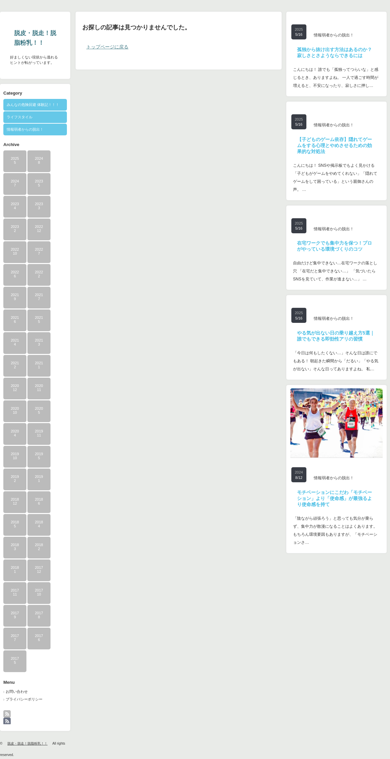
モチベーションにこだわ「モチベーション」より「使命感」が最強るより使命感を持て (334, 498)
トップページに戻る (107, 46)
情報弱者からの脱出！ (25, 129)
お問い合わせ (17, 691)
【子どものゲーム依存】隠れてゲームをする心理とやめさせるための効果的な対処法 (334, 145)
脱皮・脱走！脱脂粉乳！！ (35, 38)
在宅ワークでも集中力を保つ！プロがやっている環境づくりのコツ (334, 246)
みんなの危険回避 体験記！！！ (33, 105)
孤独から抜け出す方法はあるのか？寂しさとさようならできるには (334, 52)
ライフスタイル (19, 117)
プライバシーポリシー (24, 699)
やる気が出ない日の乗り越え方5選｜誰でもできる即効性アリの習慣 (336, 336)
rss (11, 717)
